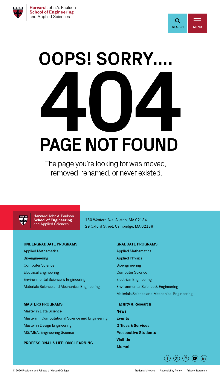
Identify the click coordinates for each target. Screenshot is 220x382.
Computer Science (39, 266)
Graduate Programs (136, 245)
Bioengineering (36, 259)
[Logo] (46, 13)
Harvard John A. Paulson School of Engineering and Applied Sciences (46, 221)
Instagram (185, 359)
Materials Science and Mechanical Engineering (62, 288)
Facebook (167, 359)
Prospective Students (136, 333)
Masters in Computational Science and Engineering (65, 319)
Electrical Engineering (41, 273)
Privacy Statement (197, 371)
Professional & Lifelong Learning (58, 344)
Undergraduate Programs (50, 245)
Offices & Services (132, 326)
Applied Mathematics (41, 252)
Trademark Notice (145, 371)
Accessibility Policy (171, 371)
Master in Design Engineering (47, 326)
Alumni (122, 348)
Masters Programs (43, 305)
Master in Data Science (43, 312)
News (121, 312)
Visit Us (123, 341)
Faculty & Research (133, 305)
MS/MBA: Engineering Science (49, 333)
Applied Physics (129, 259)
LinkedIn (204, 359)
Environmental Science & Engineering (54, 281)
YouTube (195, 359)
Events (122, 319)
